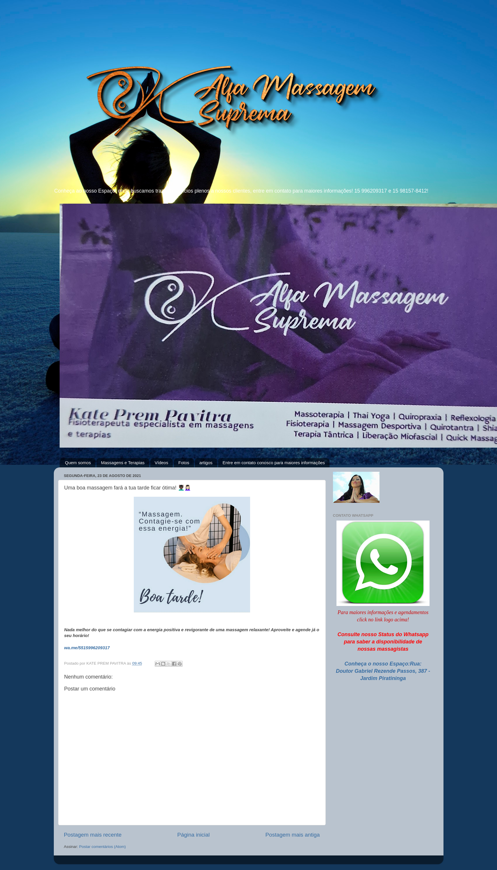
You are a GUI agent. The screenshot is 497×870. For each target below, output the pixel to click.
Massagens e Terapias (123, 462)
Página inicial (193, 835)
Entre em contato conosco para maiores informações (273, 462)
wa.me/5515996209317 (87, 647)
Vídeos (161, 462)
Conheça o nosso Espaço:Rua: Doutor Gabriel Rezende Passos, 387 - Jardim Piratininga (383, 671)
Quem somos (78, 462)
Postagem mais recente (93, 835)
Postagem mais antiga (293, 835)
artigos (205, 462)
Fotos (183, 462)
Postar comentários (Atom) (102, 846)
